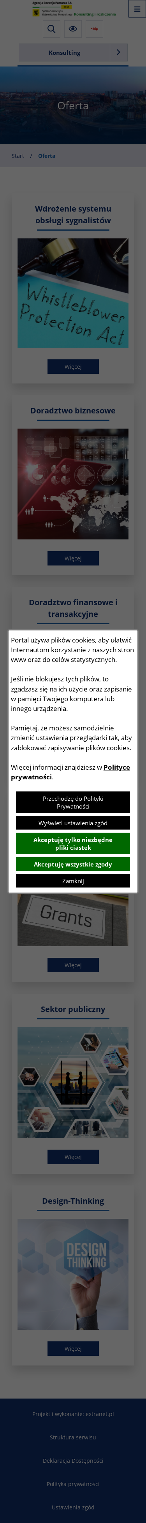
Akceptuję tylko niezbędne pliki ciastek (73, 843)
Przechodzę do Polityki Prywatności (73, 802)
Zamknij (73, 881)
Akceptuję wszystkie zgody (73, 864)
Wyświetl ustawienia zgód (73, 823)
